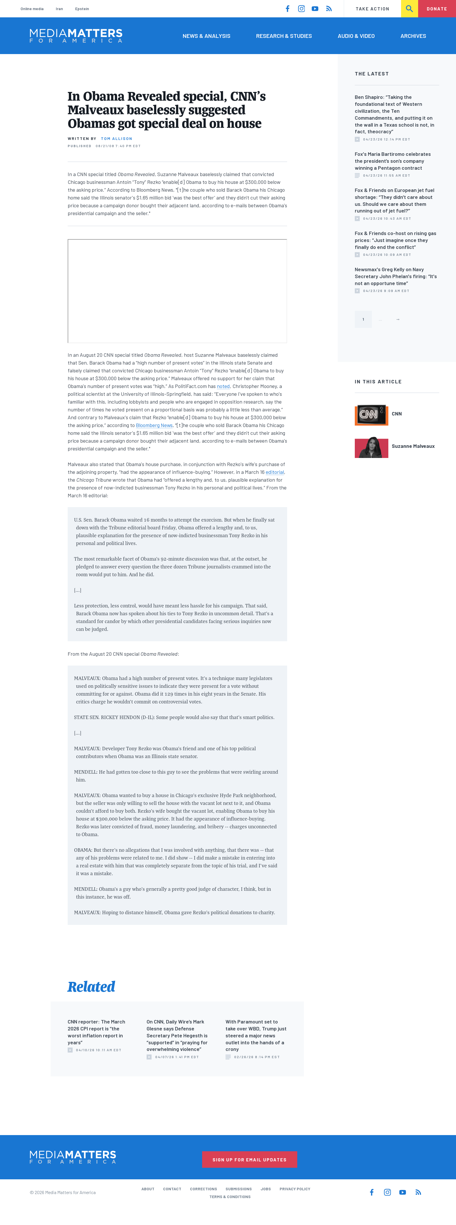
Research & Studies (284, 35)
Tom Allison (116, 138)
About (147, 1188)
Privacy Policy (295, 1188)
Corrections (203, 1188)
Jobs (266, 1188)
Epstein (82, 8)
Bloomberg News (154, 425)
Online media (32, 8)
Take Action (372, 8)
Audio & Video (356, 35)
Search (410, 8)
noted (223, 386)
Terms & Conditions (230, 1196)
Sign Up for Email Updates (250, 1159)
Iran (59, 8)
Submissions (239, 1188)
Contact (172, 1188)
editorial (275, 472)
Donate (437, 8)
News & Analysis (206, 35)
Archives (413, 35)
